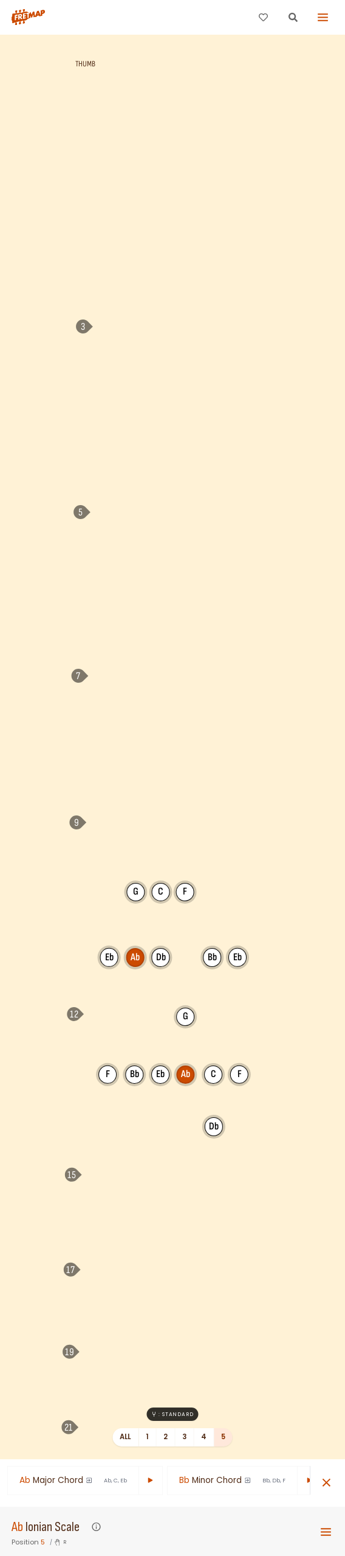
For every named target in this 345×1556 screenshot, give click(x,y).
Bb (134, 1074)
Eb (109, 957)
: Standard (172, 1414)
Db (161, 957)
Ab (17, 1527)
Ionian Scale (53, 1527)
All (125, 1437)
